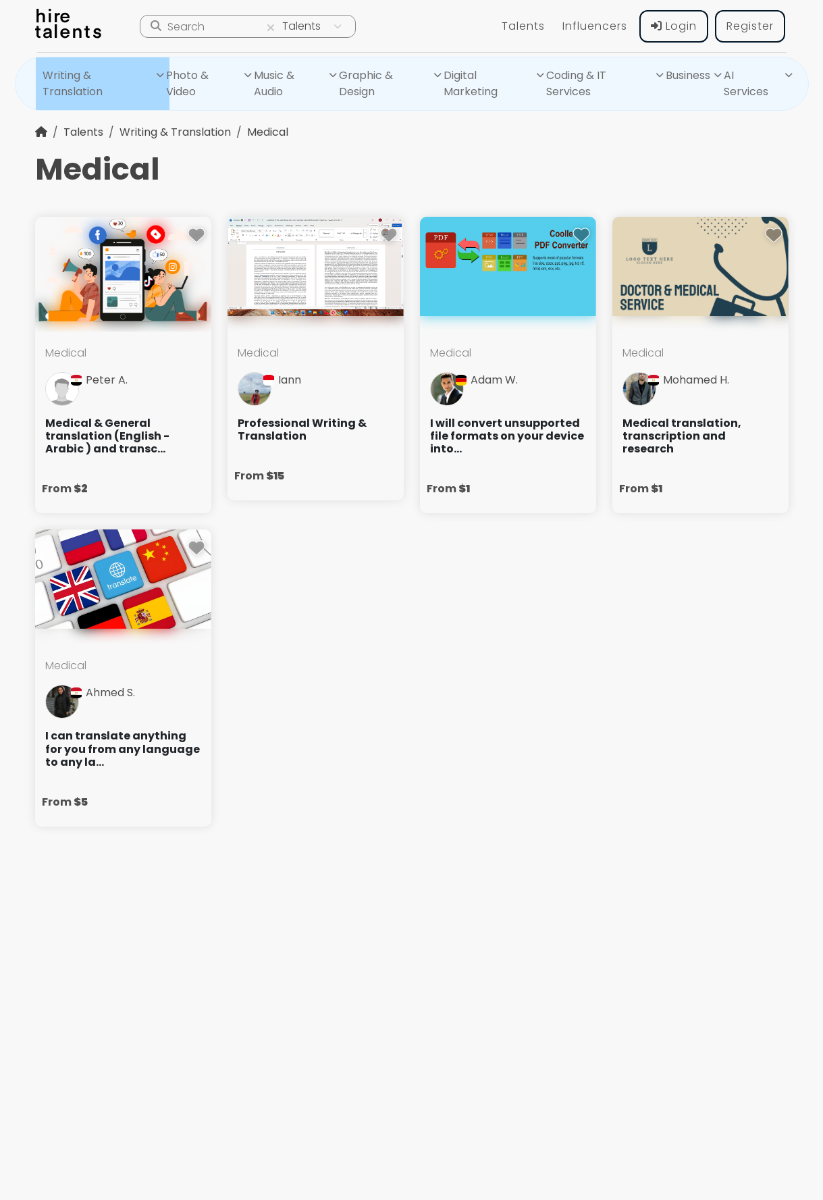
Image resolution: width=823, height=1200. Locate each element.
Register (750, 26)
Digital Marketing (471, 83)
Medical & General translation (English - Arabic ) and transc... (107, 436)
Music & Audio (274, 83)
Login (674, 26)
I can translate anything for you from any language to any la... (122, 748)
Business (688, 75)
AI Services (746, 83)
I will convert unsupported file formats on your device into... (507, 436)
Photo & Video (187, 83)
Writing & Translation (73, 83)
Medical (267, 132)
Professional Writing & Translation (302, 429)
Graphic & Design (366, 83)
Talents (523, 26)
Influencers (594, 26)
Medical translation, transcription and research (681, 436)
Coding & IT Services (576, 83)
